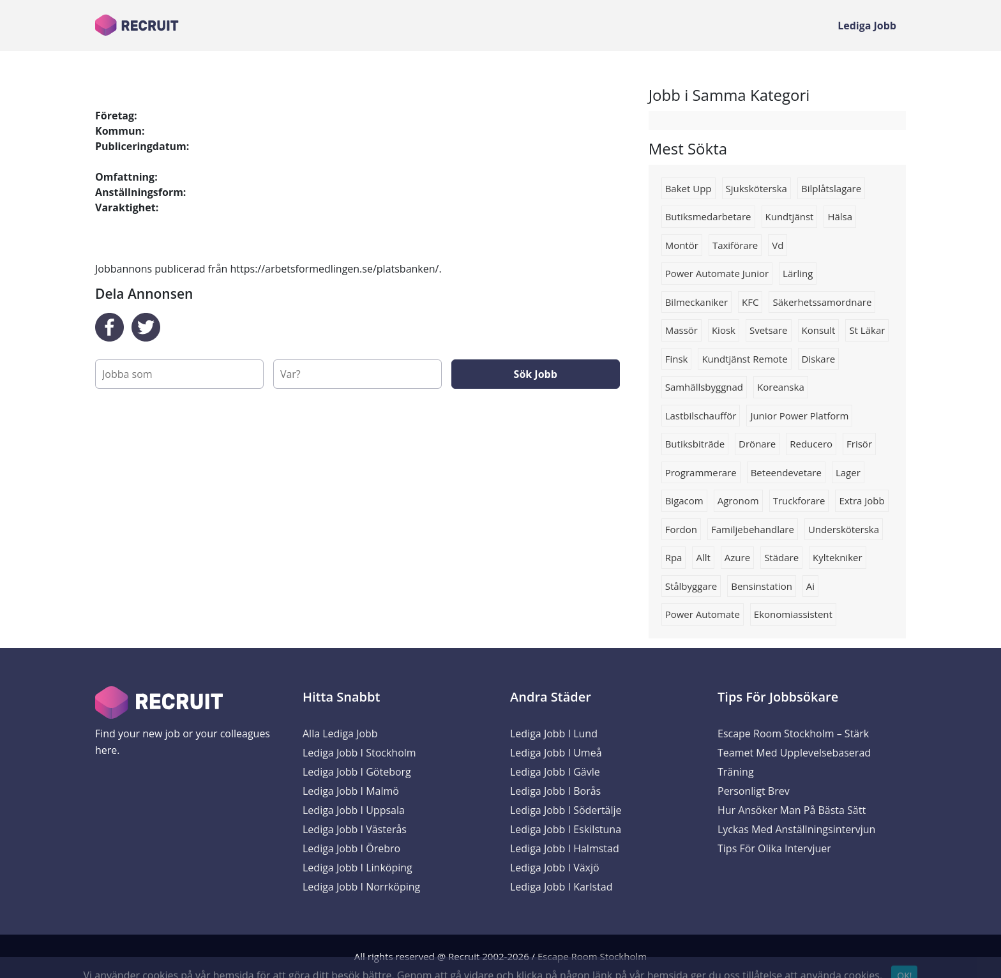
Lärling (798, 273)
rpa (673, 557)
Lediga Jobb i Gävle (555, 772)
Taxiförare (735, 245)
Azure (737, 557)
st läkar (867, 330)
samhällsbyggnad (704, 386)
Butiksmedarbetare (708, 216)
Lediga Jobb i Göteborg (357, 772)
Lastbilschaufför (701, 415)
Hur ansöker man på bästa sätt (792, 810)
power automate (702, 614)
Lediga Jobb (867, 26)
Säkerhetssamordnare (821, 302)
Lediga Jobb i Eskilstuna (565, 829)
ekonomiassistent (793, 614)
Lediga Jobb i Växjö (554, 868)
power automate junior (717, 273)
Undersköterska (843, 529)
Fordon (681, 529)
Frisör (859, 443)
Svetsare (768, 330)
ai (810, 586)
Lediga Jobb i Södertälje (566, 810)
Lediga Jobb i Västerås (355, 829)
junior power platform (799, 415)
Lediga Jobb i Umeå (556, 753)
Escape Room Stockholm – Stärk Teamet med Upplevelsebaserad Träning (794, 752)
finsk (676, 358)
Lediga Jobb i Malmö (351, 791)
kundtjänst (789, 216)
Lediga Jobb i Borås (555, 791)
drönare (757, 443)
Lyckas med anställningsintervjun (796, 829)
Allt (703, 557)
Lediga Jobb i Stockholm (359, 753)
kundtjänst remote (744, 358)
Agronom (738, 500)
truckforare (799, 500)
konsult (819, 330)
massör (681, 330)
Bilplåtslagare (831, 188)
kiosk (723, 330)
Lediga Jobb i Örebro (351, 848)
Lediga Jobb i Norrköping (361, 887)
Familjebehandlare (752, 529)
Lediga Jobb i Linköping (357, 868)
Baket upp (688, 188)
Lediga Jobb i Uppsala (354, 810)
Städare (781, 557)
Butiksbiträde (695, 443)
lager (848, 472)
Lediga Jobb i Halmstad (564, 848)
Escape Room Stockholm (592, 956)
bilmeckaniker (696, 302)
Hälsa (839, 216)
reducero (811, 443)
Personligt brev (754, 791)
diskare (819, 358)
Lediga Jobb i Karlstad (561, 887)
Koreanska (780, 386)
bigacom (684, 500)
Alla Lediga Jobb (340, 733)
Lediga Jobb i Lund (554, 733)
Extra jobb (861, 500)
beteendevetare (786, 472)
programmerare (701, 472)
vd (777, 245)
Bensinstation (761, 586)
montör (681, 245)
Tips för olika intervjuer (774, 848)
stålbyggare (691, 586)
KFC (750, 302)
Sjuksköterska (756, 188)
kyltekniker (837, 557)
